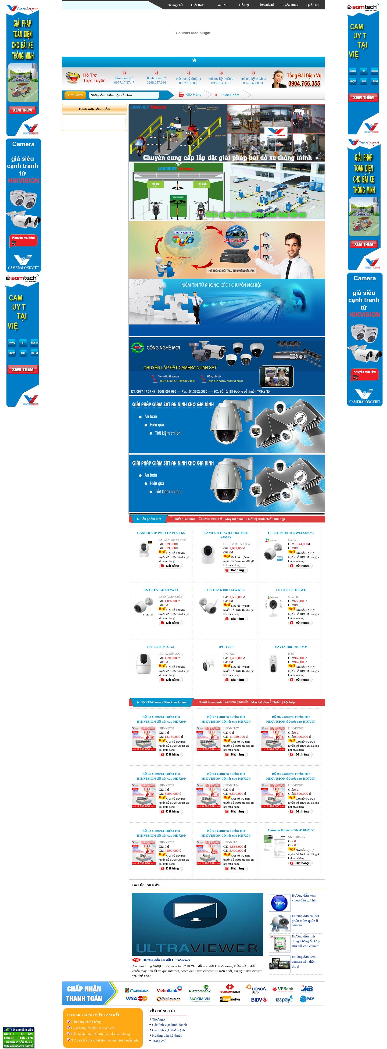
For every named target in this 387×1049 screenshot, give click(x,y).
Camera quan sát (210, 518)
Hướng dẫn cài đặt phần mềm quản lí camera (305, 920)
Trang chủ (175, 5)
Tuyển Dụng (289, 5)
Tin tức (221, 5)
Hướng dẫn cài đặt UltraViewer (166, 960)
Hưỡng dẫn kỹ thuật (167, 1035)
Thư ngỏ (158, 1019)
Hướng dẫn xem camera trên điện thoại (304, 961)
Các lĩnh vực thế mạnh (168, 1030)
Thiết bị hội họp (283, 702)
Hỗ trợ (244, 5)
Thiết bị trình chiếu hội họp (265, 519)
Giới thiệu (198, 5)
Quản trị (312, 5)
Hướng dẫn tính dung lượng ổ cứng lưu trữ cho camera (306, 941)
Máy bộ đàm (234, 519)
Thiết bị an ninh (184, 519)
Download (267, 4)
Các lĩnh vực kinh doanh (169, 1025)
